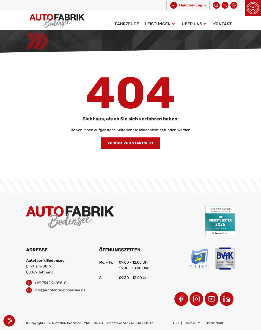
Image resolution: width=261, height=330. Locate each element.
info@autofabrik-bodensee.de (216, 5)
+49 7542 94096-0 (225, 5)
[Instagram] (196, 299)
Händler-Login (192, 5)
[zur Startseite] (57, 20)
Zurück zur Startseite (130, 143)
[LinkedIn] (227, 299)
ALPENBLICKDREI (143, 323)
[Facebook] (181, 299)
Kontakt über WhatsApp (233, 5)
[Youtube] (211, 299)
